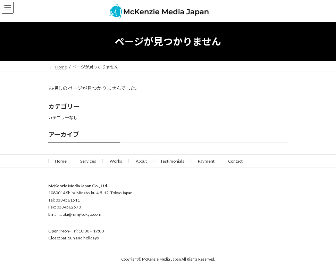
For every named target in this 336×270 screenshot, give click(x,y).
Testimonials (172, 161)
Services (88, 161)
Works (116, 161)
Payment (206, 161)
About (141, 161)
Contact (235, 161)
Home (61, 161)
